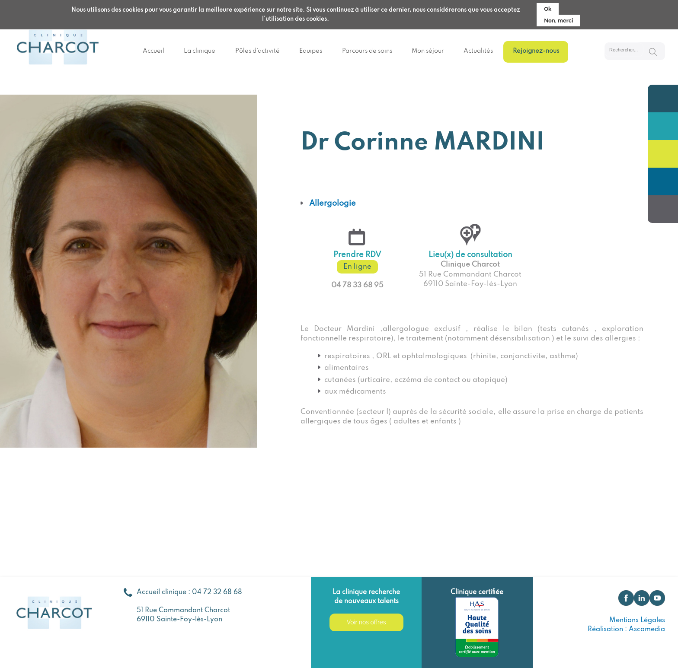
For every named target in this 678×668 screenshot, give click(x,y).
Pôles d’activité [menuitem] (257, 51)
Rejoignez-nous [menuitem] (536, 51)
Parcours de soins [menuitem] (367, 51)
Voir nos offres (366, 622)
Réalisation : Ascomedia (626, 629)
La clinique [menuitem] (199, 51)
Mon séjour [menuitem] (428, 51)
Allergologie (332, 203)
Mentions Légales (637, 620)
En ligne (357, 266)
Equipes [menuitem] (310, 51)
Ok (547, 6)
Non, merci (558, 18)
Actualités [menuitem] (478, 51)
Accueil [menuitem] (153, 51)
